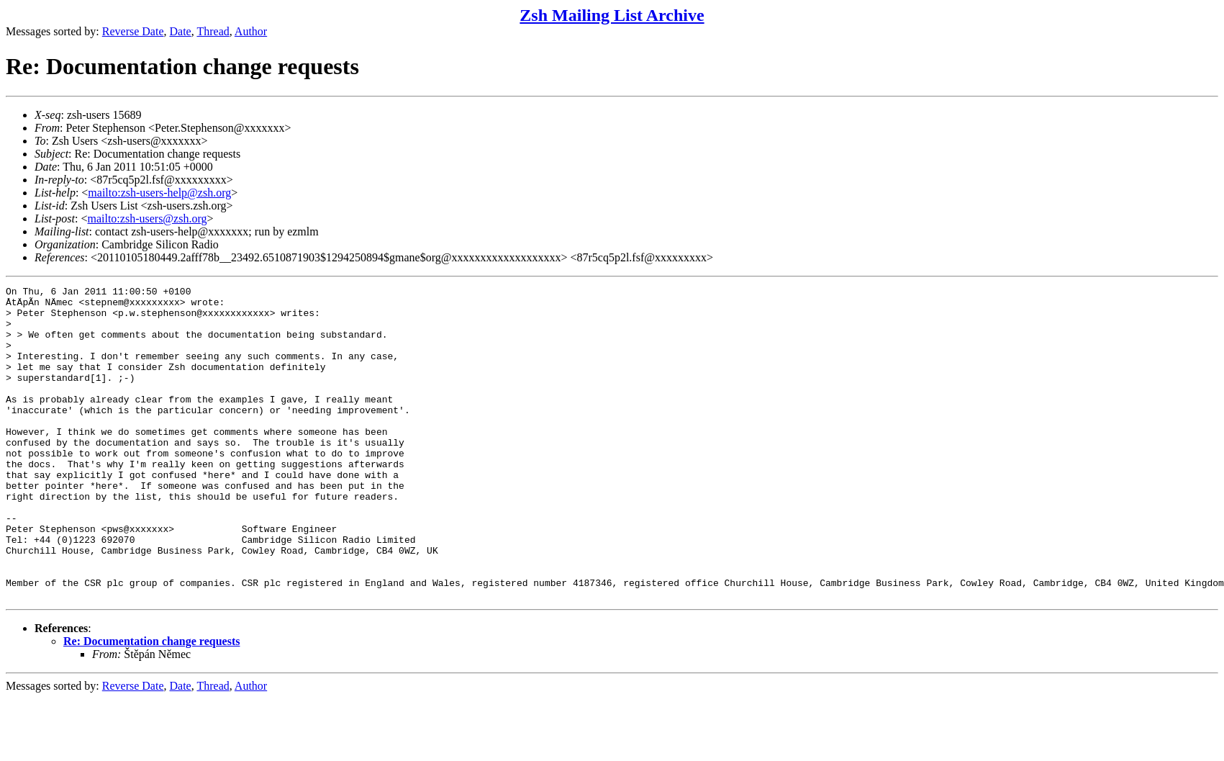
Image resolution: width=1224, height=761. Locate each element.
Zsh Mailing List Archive (612, 15)
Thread (212, 31)
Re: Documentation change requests (151, 704)
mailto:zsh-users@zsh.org (147, 218)
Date (180, 31)
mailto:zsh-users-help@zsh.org (159, 192)
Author (251, 31)
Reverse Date (133, 31)
